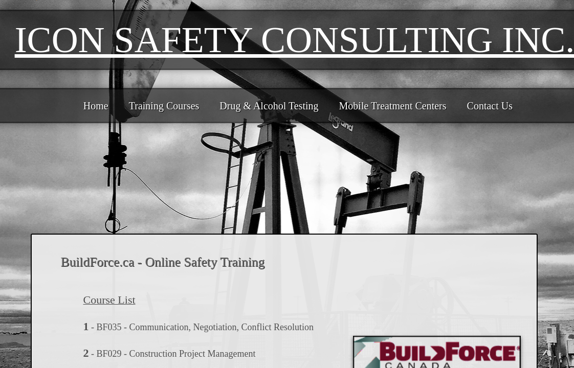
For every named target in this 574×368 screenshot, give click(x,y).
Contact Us (490, 105)
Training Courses (164, 105)
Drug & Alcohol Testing (268, 105)
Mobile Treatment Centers (393, 105)
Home (95, 105)
